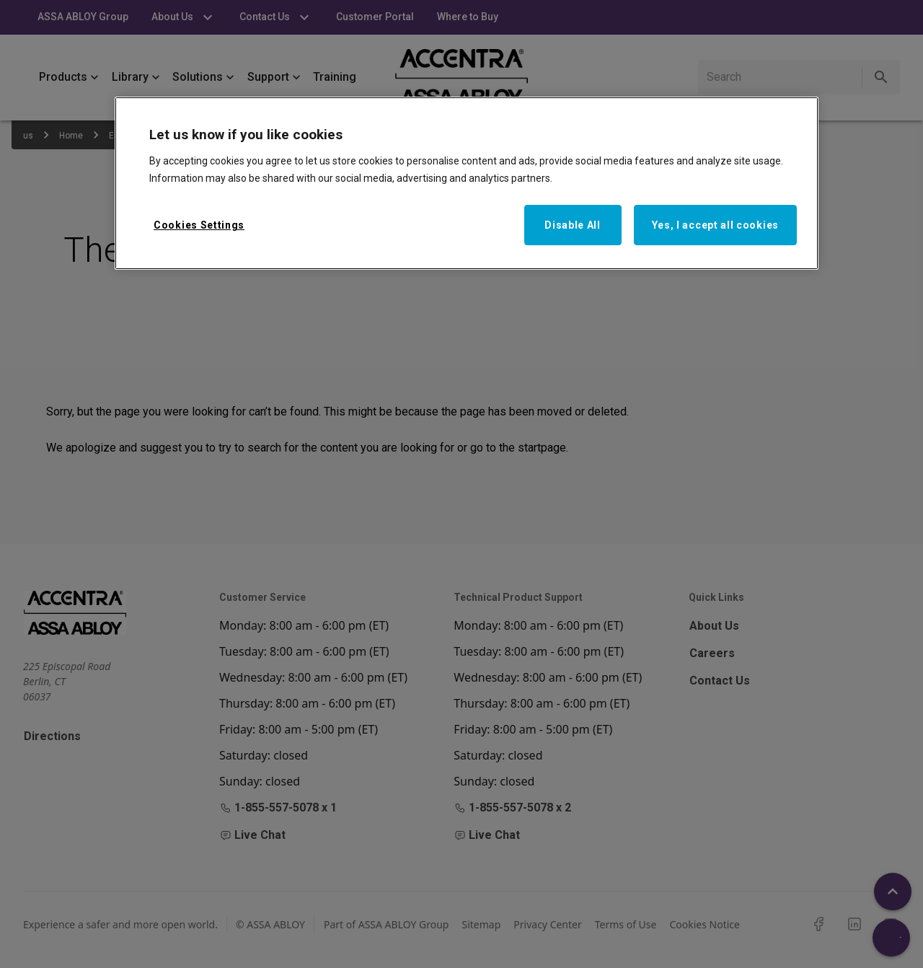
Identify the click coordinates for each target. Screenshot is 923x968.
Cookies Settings (199, 225)
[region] (466, 183)
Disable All (572, 225)
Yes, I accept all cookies (716, 225)
